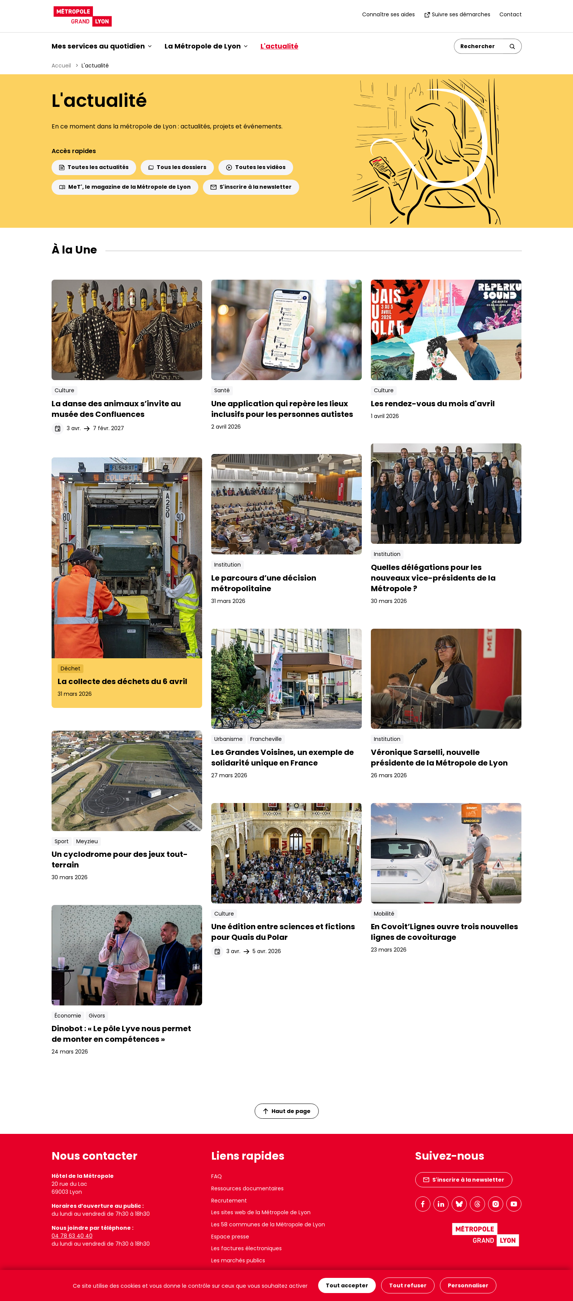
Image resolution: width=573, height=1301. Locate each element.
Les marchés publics (238, 1260)
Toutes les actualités (94, 167)
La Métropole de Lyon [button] (206, 46)
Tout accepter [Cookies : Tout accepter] (347, 1285)
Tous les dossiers (177, 167)
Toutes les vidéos (256, 167)
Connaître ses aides (388, 14)
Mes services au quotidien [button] (102, 46)
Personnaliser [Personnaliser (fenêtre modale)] (468, 1285)
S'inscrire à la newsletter (251, 187)
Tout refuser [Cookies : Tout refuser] (408, 1285)
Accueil (61, 65)
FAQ (216, 1176)
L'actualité (279, 46)
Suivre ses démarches (457, 14)
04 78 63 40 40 (72, 1236)
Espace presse (230, 1236)
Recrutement (229, 1200)
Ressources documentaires (247, 1188)
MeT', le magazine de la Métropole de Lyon (125, 187)
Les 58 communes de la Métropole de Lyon (268, 1224)
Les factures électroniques (246, 1248)
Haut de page (287, 1111)
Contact (510, 14)
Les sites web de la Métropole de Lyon (261, 1212)
